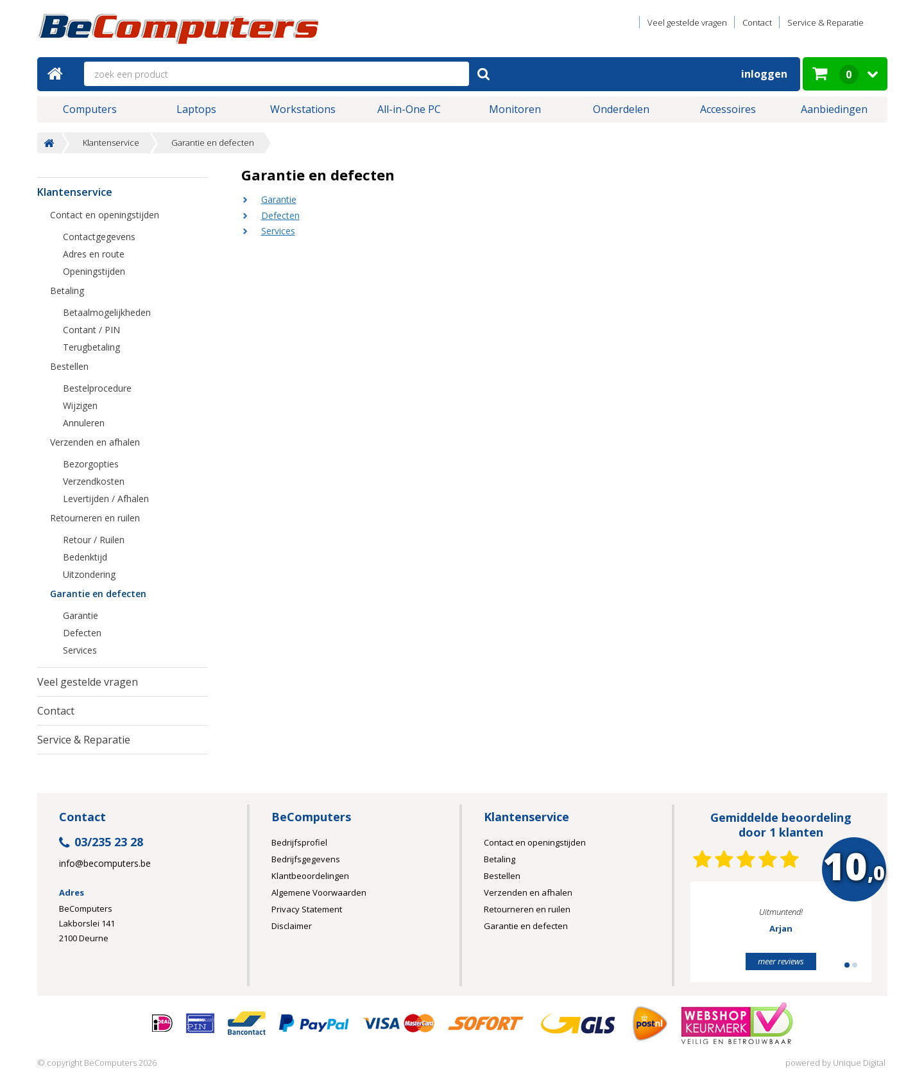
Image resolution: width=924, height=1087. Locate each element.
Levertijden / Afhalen (106, 498)
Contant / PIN (91, 330)
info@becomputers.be (105, 863)
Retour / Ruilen (93, 540)
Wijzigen (80, 405)
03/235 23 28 (101, 842)
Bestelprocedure (97, 388)
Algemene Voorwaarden (318, 892)
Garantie (278, 199)
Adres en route (93, 254)
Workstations (303, 109)
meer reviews (781, 961)
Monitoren (515, 109)
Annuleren (84, 423)
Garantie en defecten (212, 143)
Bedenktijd (85, 557)
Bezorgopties (91, 464)
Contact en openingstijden (104, 215)
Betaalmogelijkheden (107, 312)
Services (278, 231)
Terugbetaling (91, 347)
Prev (720, 937)
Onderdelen (621, 109)
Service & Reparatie (825, 22)
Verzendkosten (93, 481)
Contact (757, 22)
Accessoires (728, 109)
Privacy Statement (306, 909)
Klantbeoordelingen (310, 876)
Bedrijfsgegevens (305, 859)
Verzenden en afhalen (95, 442)
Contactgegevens (99, 236)
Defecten (280, 215)
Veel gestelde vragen (687, 22)
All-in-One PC (409, 109)
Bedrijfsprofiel (299, 842)
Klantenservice (111, 143)
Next (842, 937)
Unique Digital (859, 1062)
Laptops (196, 109)
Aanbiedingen (834, 109)
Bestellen (69, 366)
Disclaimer (291, 926)
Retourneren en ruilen (95, 518)
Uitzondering (89, 574)
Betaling (67, 290)
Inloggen (764, 74)
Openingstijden (94, 271)
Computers (90, 109)
